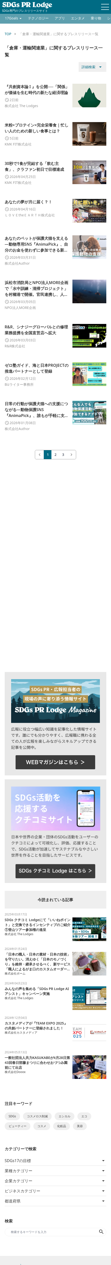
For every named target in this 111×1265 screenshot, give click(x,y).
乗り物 (96, 18)
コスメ (41, 1126)
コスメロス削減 (37, 1116)
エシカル (64, 1116)
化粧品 (61, 1126)
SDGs (12, 1116)
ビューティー (17, 1126)
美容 (80, 1126)
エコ (84, 1116)
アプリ (60, 18)
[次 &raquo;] (71, 454)
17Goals (11, 18)
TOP (8, 34)
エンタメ (78, 18)
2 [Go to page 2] (55, 454)
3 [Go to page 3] (63, 454)
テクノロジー (38, 18)
